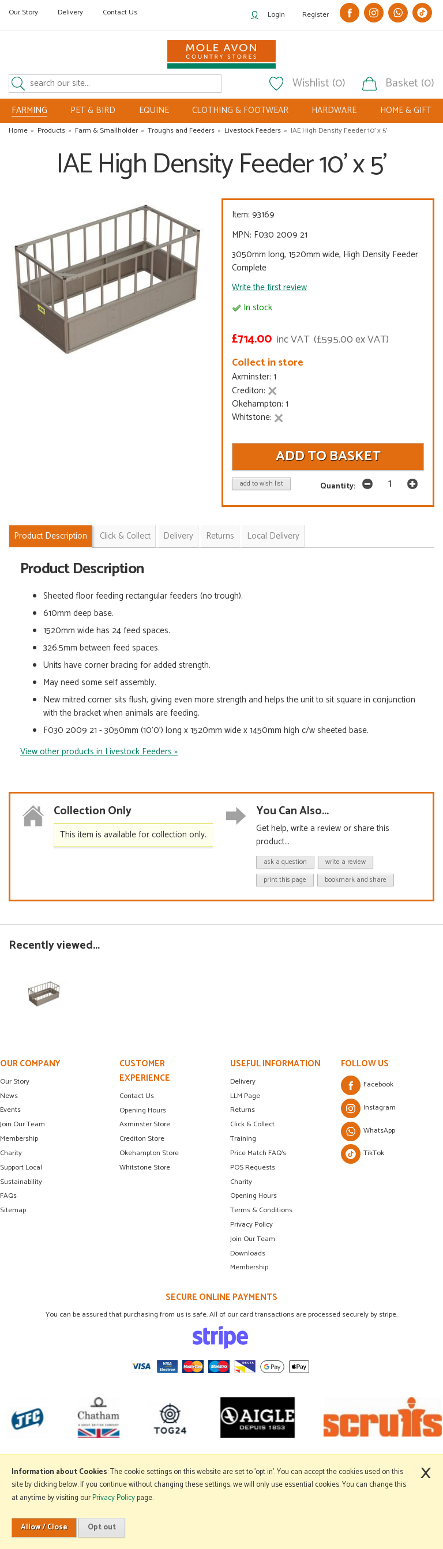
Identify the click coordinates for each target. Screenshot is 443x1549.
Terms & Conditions (261, 1210)
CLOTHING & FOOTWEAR (240, 110)
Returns (220, 536)
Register (315, 15)
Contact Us (120, 12)
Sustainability (21, 1182)
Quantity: (337, 486)
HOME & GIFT (405, 110)
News (9, 1096)
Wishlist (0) (319, 83)
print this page (285, 879)
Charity (11, 1153)
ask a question (285, 861)
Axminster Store (144, 1124)
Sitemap (13, 1210)
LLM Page (245, 1096)
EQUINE (154, 110)
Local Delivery (273, 536)
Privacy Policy (251, 1225)
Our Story (23, 12)
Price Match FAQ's (258, 1153)
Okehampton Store (149, 1153)
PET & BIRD (92, 110)
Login (276, 15)
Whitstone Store (144, 1167)
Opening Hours (142, 1110)
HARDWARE (333, 110)
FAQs (8, 1196)
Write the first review (269, 287)
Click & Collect (125, 536)
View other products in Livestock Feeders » (99, 752)
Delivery (70, 12)
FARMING (29, 110)
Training (243, 1139)
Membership (19, 1139)
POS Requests (252, 1167)
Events (10, 1110)
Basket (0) (409, 83)
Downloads (247, 1253)
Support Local (21, 1167)
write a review (345, 861)
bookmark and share (355, 879)
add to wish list (261, 483)
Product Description (50, 536)
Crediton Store (141, 1139)
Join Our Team (22, 1124)
